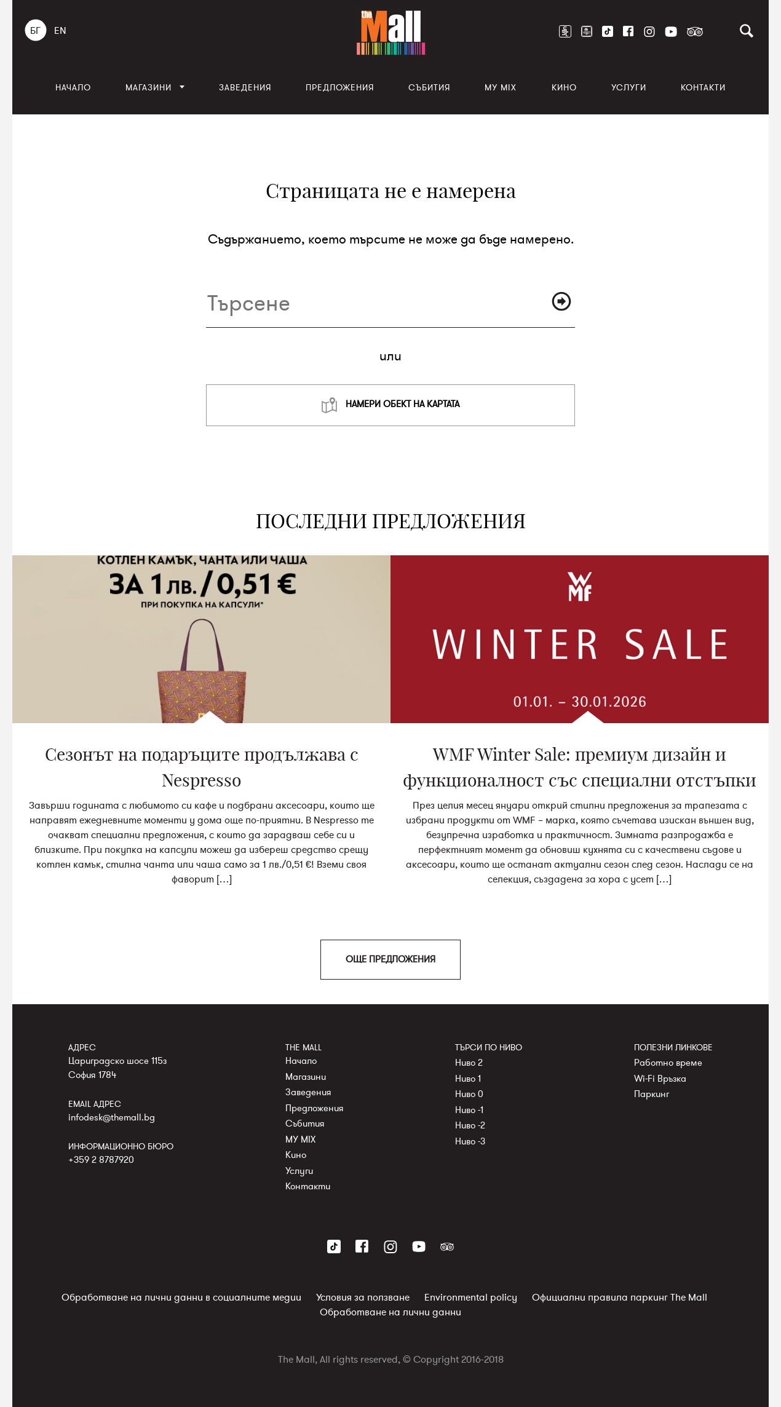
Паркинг (651, 1094)
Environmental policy (470, 1297)
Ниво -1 (469, 1109)
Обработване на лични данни (390, 1312)
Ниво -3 (470, 1141)
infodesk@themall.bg (111, 1117)
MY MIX (501, 87)
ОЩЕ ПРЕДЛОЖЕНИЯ (390, 959)
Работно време (668, 1062)
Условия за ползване (363, 1297)
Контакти (703, 87)
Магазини (148, 87)
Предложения (340, 87)
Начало (73, 87)
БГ (35, 31)
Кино (564, 87)
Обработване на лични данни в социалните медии (181, 1297)
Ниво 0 (469, 1094)
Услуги (628, 87)
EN (60, 31)
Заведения (245, 87)
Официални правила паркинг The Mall (619, 1297)
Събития (429, 87)
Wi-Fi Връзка (660, 1078)
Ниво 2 (469, 1062)
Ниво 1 (468, 1078)
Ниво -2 (470, 1125)
